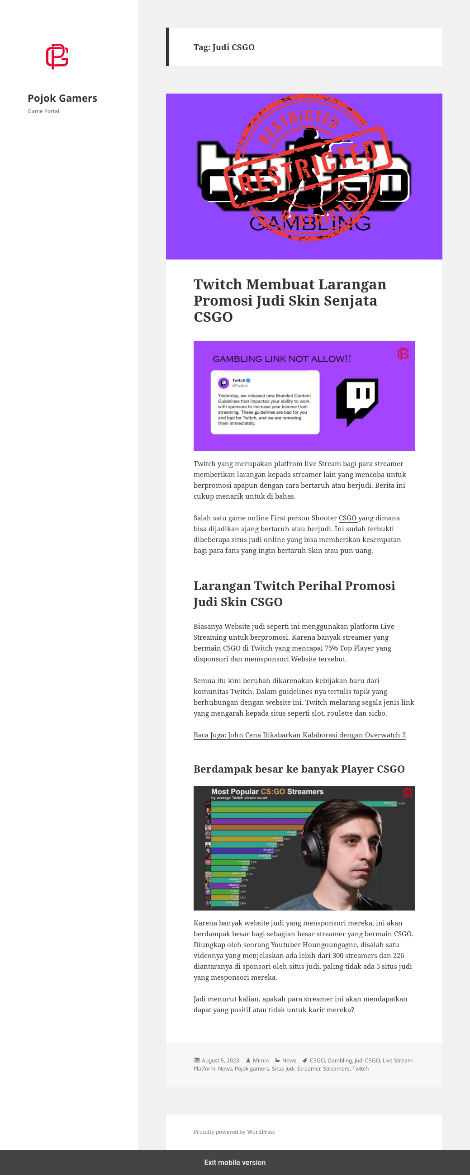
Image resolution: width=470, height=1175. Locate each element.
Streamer (308, 1068)
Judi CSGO (367, 1060)
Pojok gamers (252, 1068)
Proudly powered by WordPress (234, 1132)
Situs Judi (283, 1068)
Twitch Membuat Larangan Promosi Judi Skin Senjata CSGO (290, 300)
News (289, 1060)
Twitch (360, 1068)
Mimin (261, 1060)
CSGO (348, 517)
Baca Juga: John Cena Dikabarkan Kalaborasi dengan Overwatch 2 (300, 734)
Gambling (340, 1060)
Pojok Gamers (62, 97)
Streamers (336, 1068)
